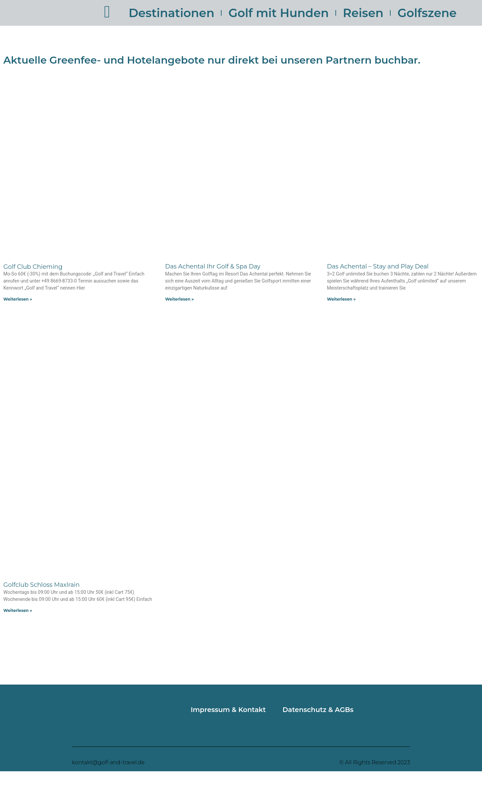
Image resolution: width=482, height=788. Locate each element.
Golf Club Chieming (33, 266)
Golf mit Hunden (278, 13)
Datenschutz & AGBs (318, 709)
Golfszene (427, 13)
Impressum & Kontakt (228, 709)
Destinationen (171, 13)
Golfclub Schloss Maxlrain (41, 584)
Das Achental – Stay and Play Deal (378, 266)
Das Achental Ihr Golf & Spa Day (212, 266)
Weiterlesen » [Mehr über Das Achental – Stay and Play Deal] (341, 299)
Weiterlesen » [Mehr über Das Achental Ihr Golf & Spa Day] (179, 299)
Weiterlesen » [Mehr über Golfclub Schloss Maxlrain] (17, 610)
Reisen (363, 13)
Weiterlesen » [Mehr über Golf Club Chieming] (17, 299)
